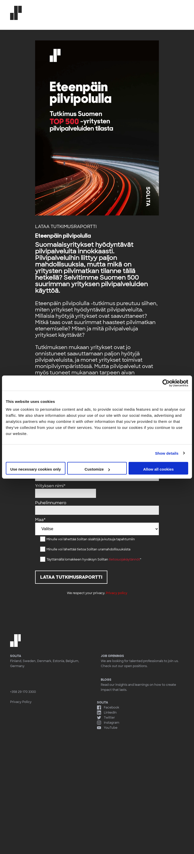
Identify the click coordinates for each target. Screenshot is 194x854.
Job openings (112, 656)
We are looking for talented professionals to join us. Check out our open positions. (140, 663)
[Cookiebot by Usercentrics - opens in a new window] (166, 383)
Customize (97, 469)
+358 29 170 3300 (23, 692)
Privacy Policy (21, 702)
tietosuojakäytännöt (124, 559)
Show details (167, 453)
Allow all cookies (158, 469)
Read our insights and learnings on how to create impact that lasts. (142, 684)
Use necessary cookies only (35, 469)
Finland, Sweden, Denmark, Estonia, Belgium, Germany (44, 663)
